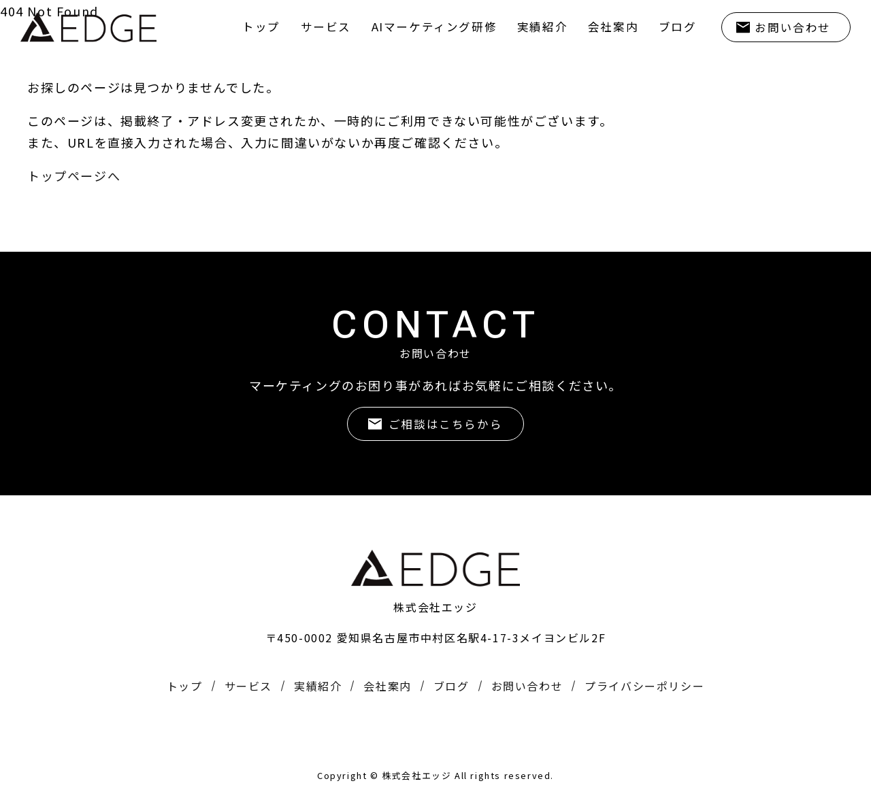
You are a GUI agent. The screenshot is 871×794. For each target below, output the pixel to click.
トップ (240, 26)
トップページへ (73, 175)
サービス (306, 26)
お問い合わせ (791, 27)
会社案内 (605, 26)
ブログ (673, 26)
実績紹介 (532, 26)
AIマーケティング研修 (420, 26)
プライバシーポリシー (644, 685)
